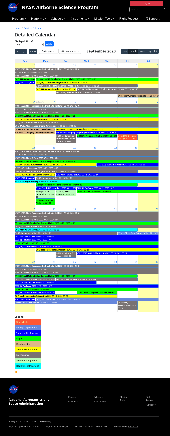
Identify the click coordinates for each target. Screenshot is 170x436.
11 (54, 147)
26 (74, 262)
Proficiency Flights (94, 136)
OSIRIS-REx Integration (55, 82)
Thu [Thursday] (107, 61)
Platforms (38, 19)
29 (74, 65)
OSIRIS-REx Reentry (97, 253)
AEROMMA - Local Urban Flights (34, 79)
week (142, 51)
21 (115, 209)
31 (115, 65)
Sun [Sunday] (25, 61)
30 (95, 65)
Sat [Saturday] (148, 61)
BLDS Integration (42, 192)
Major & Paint (32, 76)
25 (54, 262)
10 (33, 147)
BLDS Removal (62, 192)
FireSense (89, 188)
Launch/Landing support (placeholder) (138, 96)
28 (54, 65)
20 (95, 209)
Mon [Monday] (45, 61)
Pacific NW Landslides (51, 188)
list (155, 51)
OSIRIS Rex (72, 174)
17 (33, 209)
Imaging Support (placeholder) (40, 132)
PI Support (153, 19)
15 (136, 147)
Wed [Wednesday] (86, 61)
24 (33, 262)
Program (18, 19)
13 (95, 147)
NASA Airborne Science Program (60, 7)
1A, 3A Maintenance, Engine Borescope (99, 89)
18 (54, 209)
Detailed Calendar (32, 28)
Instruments (79, 19)
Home (18, 28)
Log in (146, 3)
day (149, 51)
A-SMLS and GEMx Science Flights (60, 79)
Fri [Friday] (127, 61)
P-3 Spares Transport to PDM (101, 292)
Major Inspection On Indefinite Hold (42, 69)
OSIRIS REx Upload (75, 129)
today (33, 51)
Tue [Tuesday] (66, 61)
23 (157, 209)
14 (115, 147)
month (133, 51)
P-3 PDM (22, 72)
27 (33, 65)
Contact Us (133, 426)
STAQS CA (29, 82)
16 (157, 147)
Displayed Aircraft (24, 41)
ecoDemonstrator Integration (54, 250)
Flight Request (128, 18)
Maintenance (73, 92)
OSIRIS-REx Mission (115, 164)
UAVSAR (86, 191)
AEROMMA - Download (51, 89)
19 (74, 209)
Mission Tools (103, 19)
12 (74, 147)
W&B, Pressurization (124, 304)
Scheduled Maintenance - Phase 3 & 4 (61, 86)
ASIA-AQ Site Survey (29, 181)
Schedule (58, 19)
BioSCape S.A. (52, 299)
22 (136, 209)
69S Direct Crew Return (131, 233)
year (125, 51)
